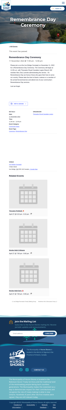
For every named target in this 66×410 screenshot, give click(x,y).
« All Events (13, 46)
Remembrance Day (21, 131)
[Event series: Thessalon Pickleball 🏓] (31, 213)
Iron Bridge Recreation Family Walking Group (24, 301)
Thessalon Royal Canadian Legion (43, 114)
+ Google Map (33, 169)
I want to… (57, 9)
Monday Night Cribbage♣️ (17, 250)
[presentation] (28, 194)
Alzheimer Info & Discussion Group (47, 301)
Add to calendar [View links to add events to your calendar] (19, 103)
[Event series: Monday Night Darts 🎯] (31, 293)
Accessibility (31, 405)
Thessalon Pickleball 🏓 (16, 211)
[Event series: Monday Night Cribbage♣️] (31, 253)
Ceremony (12, 131)
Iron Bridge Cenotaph (15, 164)
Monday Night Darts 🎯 (16, 290)
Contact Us (39, 370)
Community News (14, 126)
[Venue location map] (33, 147)
